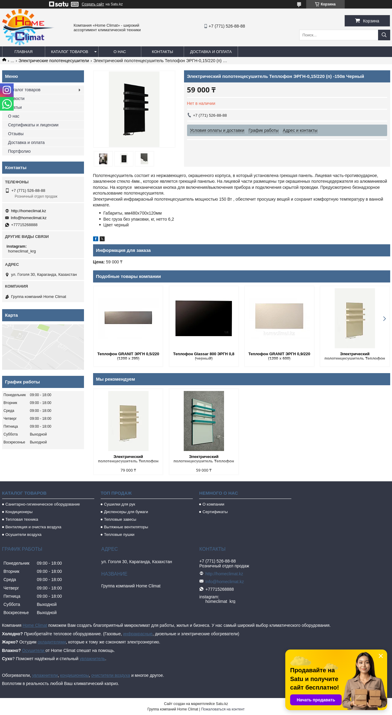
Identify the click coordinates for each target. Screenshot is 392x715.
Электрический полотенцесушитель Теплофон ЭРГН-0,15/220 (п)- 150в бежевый (354, 357)
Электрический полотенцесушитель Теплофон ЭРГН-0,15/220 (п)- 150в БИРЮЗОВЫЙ (203, 459)
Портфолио (19, 151)
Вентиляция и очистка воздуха (33, 527)
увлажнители (45, 675)
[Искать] (384, 35)
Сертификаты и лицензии (33, 124)
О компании (213, 504)
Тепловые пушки (119, 534)
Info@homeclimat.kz (29, 218)
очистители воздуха (110, 675)
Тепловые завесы (120, 519)
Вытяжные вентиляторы (126, 527)
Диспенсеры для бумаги (126, 512)
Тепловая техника (21, 519)
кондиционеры (74, 675)
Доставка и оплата (211, 51)
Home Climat (34, 625)
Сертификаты (215, 512)
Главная (24, 51)
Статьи (15, 107)
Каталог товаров (70, 51)
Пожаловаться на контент (222, 709)
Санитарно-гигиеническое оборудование (42, 504)
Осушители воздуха (23, 534)
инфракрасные (137, 633)
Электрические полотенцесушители (53, 60)
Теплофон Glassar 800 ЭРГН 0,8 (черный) (203, 356)
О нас (120, 51)
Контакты (162, 51)
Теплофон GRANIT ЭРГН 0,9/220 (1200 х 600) (279, 356)
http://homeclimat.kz (28, 211)
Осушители (33, 650)
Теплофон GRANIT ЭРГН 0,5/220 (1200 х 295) (128, 356)
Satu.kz (222, 704)
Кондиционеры (19, 512)
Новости (16, 98)
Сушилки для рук (119, 504)
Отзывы (16, 133)
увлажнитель (92, 658)
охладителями (52, 642)
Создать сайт (93, 4)
